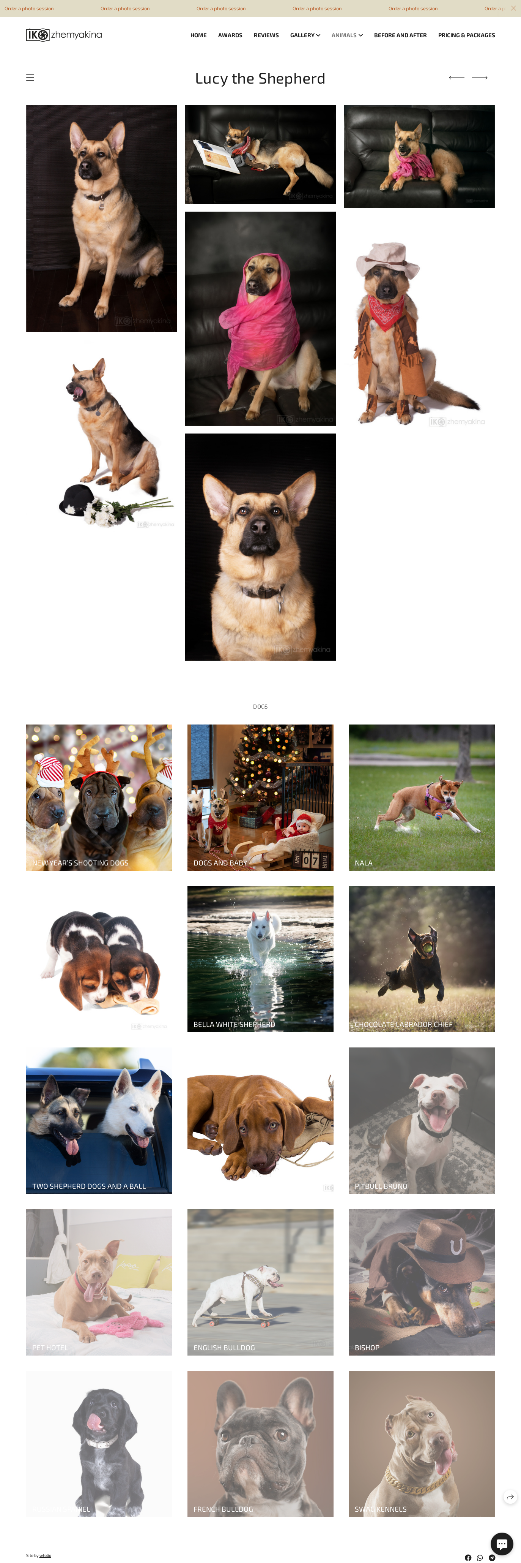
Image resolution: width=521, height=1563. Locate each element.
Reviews (266, 35)
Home (198, 35)
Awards (230, 35)
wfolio (45, 1555)
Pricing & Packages (466, 35)
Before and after (400, 35)
